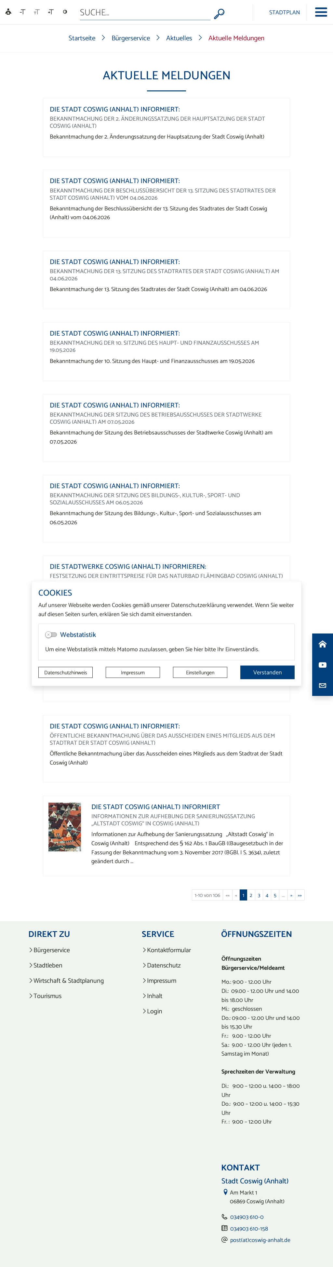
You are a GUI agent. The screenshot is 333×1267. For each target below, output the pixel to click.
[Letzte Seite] (300, 894)
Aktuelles (179, 38)
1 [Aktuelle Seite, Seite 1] (243, 895)
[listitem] (70, 950)
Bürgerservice (131, 38)
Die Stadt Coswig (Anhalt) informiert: (115, 109)
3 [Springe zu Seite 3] (259, 895)
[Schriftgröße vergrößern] (51, 12)
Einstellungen (200, 672)
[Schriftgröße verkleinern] (22, 12)
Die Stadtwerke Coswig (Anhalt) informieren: (128, 566)
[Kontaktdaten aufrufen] (322, 685)
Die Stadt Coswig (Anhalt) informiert (155, 807)
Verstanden (267, 672)
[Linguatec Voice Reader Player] (8, 12)
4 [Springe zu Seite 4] (267, 895)
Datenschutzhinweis (65, 672)
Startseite (82, 38)
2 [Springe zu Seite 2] (251, 895)
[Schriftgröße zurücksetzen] (37, 12)
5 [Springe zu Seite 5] (275, 895)
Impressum (133, 672)
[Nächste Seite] (291, 894)
